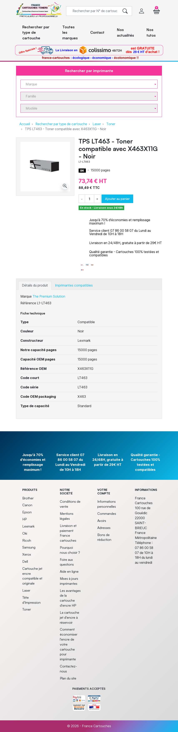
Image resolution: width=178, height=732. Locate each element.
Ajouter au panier (117, 199)
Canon (27, 505)
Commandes (106, 513)
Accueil (24, 124)
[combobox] (89, 84)
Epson (27, 512)
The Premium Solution (49, 296)
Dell (25, 561)
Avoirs (101, 521)
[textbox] (87, 84)
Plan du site (68, 678)
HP (24, 519)
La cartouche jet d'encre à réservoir (69, 617)
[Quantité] (89, 199)
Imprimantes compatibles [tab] (74, 285)
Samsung (28, 547)
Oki (24, 533)
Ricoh (26, 540)
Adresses (103, 528)
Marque (26, 296)
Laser (97, 124)
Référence (28, 303)
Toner (110, 124)
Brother (28, 498)
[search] (125, 11)
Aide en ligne (69, 571)
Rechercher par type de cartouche (61, 124)
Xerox (26, 554)
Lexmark (28, 526)
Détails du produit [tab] (35, 285)
